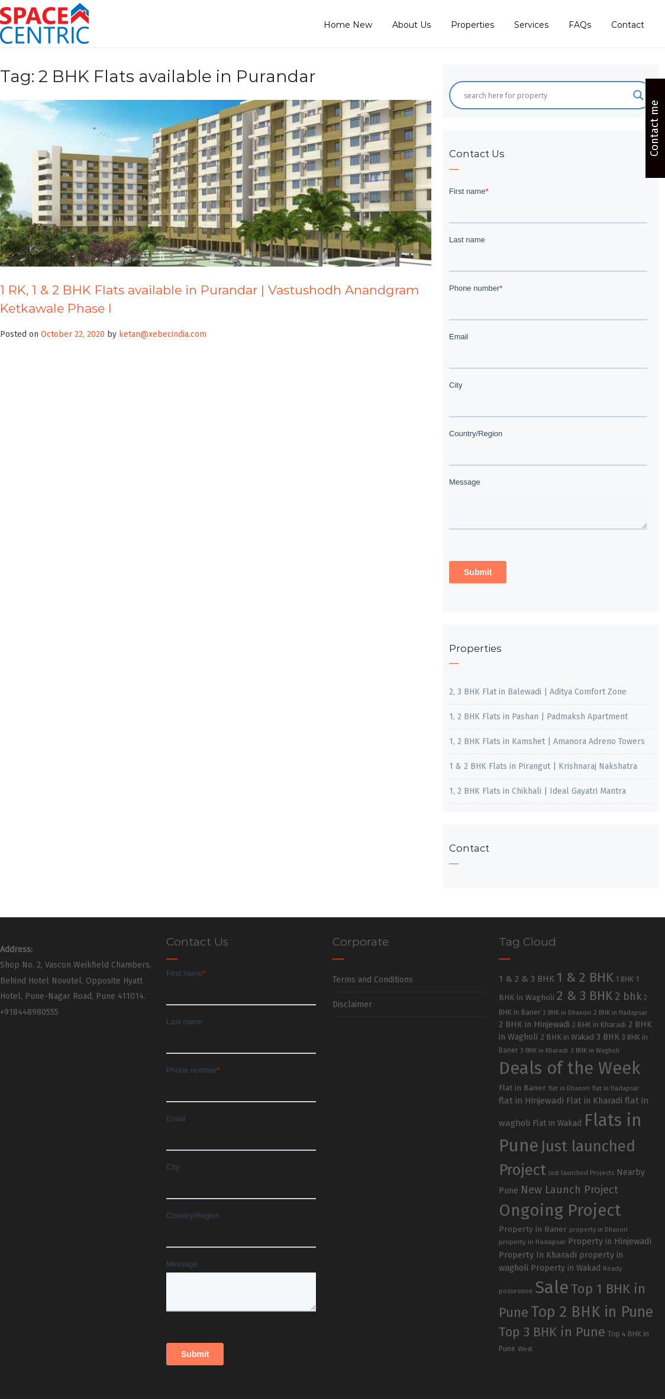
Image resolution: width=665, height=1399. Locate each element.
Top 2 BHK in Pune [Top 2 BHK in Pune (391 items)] (592, 1312)
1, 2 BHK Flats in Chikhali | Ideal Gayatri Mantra (537, 791)
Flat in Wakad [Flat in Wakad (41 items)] (557, 1123)
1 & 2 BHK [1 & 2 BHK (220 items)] (585, 977)
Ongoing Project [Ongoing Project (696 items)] (560, 1210)
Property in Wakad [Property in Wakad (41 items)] (566, 1268)
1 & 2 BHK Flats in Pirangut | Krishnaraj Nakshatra (543, 766)
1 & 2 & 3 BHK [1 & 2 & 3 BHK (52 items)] (526, 978)
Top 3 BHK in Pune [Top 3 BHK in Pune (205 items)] (552, 1332)
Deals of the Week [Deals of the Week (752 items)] (569, 1068)
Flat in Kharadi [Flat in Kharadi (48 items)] (594, 1100)
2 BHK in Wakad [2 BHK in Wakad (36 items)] (567, 1037)
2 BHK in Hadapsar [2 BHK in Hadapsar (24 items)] (620, 1013)
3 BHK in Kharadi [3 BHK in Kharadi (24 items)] (544, 1050)
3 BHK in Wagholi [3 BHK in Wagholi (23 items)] (594, 1050)
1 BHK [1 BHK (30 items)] (625, 979)
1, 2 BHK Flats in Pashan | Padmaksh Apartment (538, 717)
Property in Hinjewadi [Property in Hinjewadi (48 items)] (609, 1241)
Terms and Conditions (372, 980)
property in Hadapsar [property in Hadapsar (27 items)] (532, 1242)
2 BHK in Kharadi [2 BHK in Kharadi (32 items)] (599, 1024)
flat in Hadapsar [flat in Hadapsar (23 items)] (615, 1088)
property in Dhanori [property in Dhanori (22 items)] (598, 1230)
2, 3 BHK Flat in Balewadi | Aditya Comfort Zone (538, 692)
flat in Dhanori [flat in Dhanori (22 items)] (569, 1088)
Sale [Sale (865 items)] (552, 1287)
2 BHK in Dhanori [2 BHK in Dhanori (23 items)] (567, 1013)
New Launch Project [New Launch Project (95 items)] (569, 1189)
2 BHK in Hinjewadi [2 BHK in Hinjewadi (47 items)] (534, 1024)
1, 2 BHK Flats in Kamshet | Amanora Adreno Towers (547, 741)
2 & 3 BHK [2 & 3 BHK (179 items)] (584, 996)
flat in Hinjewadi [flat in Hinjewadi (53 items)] (531, 1100)
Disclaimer (352, 1004)
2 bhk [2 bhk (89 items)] (628, 997)
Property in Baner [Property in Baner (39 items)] (533, 1229)
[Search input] (545, 95)
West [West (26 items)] (525, 1349)
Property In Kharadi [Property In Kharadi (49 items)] (538, 1254)
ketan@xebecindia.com (162, 334)
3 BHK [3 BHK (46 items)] (607, 1037)
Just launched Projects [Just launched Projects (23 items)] (581, 1173)
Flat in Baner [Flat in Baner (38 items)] (522, 1088)
